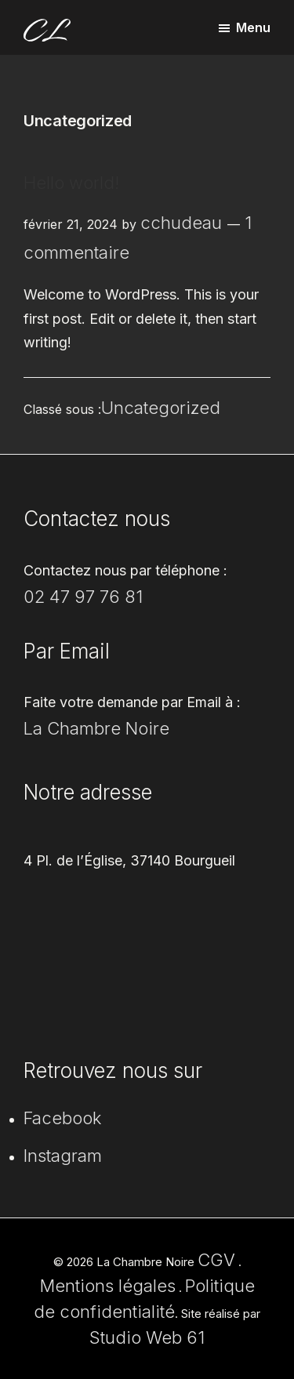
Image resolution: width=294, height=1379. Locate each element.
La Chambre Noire (96, 728)
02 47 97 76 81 (83, 596)
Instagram (63, 1155)
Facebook (63, 1118)
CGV (216, 1260)
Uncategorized (160, 407)
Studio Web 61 (147, 1337)
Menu (253, 27)
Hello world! (71, 182)
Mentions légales (108, 1286)
